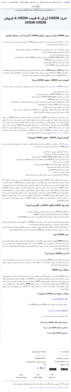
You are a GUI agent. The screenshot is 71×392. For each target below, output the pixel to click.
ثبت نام (34, 6)
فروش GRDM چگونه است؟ (57, 333)
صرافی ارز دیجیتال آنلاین (62, 358)
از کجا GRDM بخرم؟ (59, 299)
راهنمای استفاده (24, 2)
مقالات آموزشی (13, 2)
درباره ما (4, 2)
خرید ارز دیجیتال (56, 2)
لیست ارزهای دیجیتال (45, 2)
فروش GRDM (64, 144)
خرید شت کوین (34, 2)
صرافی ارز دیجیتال (50, 86)
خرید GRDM (62, 42)
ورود (38, 6)
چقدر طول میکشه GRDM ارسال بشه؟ (53, 322)
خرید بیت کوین (33, 387)
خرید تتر (53, 387)
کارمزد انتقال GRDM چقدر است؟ (55, 328)
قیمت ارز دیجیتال (64, 364)
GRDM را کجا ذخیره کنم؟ (58, 311)
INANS (62, 384)
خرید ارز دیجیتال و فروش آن (62, 361)
